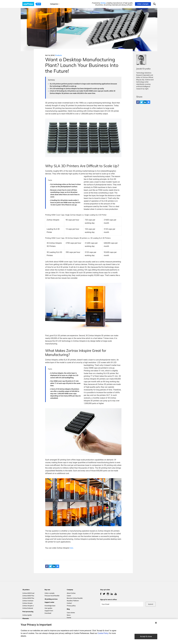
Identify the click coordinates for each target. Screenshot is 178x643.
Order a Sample (143, 4)
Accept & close (146, 636)
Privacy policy (71, 606)
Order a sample (49, 593)
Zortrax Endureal (27, 608)
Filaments (25, 618)
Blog (68, 609)
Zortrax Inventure (27, 601)
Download (48, 613)
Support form (49, 611)
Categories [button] (55, 4)
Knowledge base (50, 606)
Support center (49, 602)
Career (69, 596)
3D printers (26, 589)
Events (69, 617)
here (71, 548)
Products (58, 55)
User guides (48, 608)
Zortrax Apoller (27, 615)
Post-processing (27, 611)
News (69, 615)
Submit (150, 604)
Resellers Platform (73, 601)
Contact (69, 603)
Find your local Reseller (52, 596)
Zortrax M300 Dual (28, 593)
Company (70, 589)
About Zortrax (71, 593)
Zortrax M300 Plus (28, 596)
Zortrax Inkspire (27, 603)
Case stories (71, 612)
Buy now (47, 589)
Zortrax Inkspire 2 (28, 606)
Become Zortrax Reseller (75, 598)
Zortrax (103, 3)
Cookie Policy (103, 633)
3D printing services (51, 599)
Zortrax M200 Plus (28, 598)
